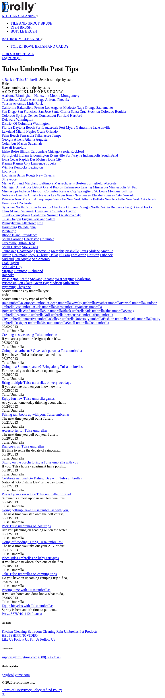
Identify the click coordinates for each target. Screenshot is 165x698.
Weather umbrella (108, 303)
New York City (136, 199)
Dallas (53, 255)
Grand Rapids (53, 187)
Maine (6, 183)
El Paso (64, 255)
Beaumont (19, 255)
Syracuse (8, 207)
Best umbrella (24, 307)
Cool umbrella (99, 323)
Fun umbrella (103, 315)
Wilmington (24, 119)
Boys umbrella (12, 311)
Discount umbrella (54, 323)
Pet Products (88, 631)
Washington (41, 123)
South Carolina (12, 239)
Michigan (8, 187)
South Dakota (11, 247)
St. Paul (132, 187)
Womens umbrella (89, 307)
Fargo (129, 207)
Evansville (57, 155)
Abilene (94, 251)
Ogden (14, 263)
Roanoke (8, 275)
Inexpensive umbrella (79, 315)
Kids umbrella (95, 311)
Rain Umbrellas (67, 631)
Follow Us (21, 639)
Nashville (72, 251)
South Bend (109, 155)
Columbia (51, 191)
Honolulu (19, 147)
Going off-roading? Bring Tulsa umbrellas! (32, 542)
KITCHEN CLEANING (20, 16)
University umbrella (88, 319)
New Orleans (45, 175)
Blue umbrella (115, 311)
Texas (84, 251)
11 (24, 614)
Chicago (54, 151)
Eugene (27, 219)
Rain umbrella (12, 303)
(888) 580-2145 (49, 657)
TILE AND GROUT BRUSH (31, 23)
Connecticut (47, 115)
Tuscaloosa (9, 99)
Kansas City (21, 163)
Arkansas (19, 103)
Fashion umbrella (115, 319)
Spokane (36, 279)
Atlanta (30, 139)
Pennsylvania (11, 223)
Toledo (7, 215)
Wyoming (9, 287)
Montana (114, 191)
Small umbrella (78, 323)
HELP (6, 635)
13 (31, 614)
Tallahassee (43, 135)
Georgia (7, 139)
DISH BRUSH (21, 27)
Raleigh (84, 207)
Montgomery (70, 95)
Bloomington (39, 155)
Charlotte (58, 207)
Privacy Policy (31, 690)
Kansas (7, 163)
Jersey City (114, 195)
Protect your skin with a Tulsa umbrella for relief (36, 494)
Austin (6, 255)
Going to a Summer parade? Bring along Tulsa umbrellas (42, 366)
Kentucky (20, 167)
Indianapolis (91, 155)
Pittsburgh (9, 231)
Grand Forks (143, 207)
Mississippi (10, 191)
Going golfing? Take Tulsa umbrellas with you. (35, 510)
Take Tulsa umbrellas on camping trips (29, 574)
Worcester (110, 183)
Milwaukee (71, 283)
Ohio (5, 211)
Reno (70, 195)
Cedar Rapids (19, 159)
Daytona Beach (24, 127)
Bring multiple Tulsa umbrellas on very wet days (36, 382)
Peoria (65, 151)
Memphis (57, 251)
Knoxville (43, 251)
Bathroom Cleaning (41, 631)
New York (73, 199)
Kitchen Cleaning (14, 631)
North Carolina (26, 207)
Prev (5, 614)
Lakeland (8, 131)
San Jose (44, 111)
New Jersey (82, 195)
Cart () (15, 58)
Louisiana (9, 175)
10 (21, 614)
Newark (128, 195)
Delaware (8, 119)
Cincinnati (26, 211)
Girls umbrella (44, 307)
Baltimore (46, 183)
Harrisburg (9, 227)
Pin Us (34, 639)
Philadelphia (27, 227)
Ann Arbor (23, 187)
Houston (93, 255)
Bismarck (117, 207)
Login (6, 58)
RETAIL (27, 54)
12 (28, 614)
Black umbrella (73, 311)
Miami (20, 131)
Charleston (31, 239)
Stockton (93, 111)
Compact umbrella (35, 303)
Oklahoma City (70, 215)
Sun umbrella (53, 311)
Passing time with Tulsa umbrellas (26, 590)
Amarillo (107, 251)
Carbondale (39, 151)
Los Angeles (53, 107)
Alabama (8, 95)
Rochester (26, 203)
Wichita (7, 167)
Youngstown (21, 215)
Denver (32, 115)
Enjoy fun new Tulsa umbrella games (28, 398)
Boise (15, 151)
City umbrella (11, 319)
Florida (7, 127)
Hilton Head (26, 243)
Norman (52, 215)
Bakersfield (25, 107)
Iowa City (55, 159)
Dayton (71, 211)
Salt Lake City (12, 267)
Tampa (56, 135)
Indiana (24, 155)
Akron (14, 211)
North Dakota (100, 207)
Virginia (7, 271)
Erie (40, 223)
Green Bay (41, 283)
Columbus (9, 143)
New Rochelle (115, 199)
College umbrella (62, 319)
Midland (8, 259)
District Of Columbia (17, 123)
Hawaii (7, 147)
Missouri (37, 191)
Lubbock (106, 255)
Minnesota (100, 187)
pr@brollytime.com (16, 675)
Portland (18, 183)
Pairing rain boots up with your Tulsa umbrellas (35, 414)
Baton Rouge (26, 175)
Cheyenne (24, 287)
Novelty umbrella (83, 303)
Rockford (77, 151)
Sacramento (104, 107)
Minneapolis (117, 187)
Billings (127, 191)
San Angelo (23, 259)
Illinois (25, 151)
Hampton (20, 271)
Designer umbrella (27, 323)
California (9, 107)
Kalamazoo (72, 187)
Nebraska (8, 195)
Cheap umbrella (59, 303)
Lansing (86, 187)
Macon (22, 143)
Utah (5, 263)
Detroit (37, 187)
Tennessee (9, 251)
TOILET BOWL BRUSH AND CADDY (40, 46)
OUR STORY (11, 54)
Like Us (7, 639)
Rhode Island (11, 235)
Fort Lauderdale (46, 127)
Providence (29, 235)
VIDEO (32, 635)
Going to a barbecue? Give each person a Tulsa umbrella (42, 351)
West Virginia (64, 279)
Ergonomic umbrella (29, 315)
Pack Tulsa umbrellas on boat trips (26, 526)
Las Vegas (58, 195)
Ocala (41, 131)
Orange (90, 107)
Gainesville (84, 127)
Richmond (35, 271)
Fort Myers (67, 127)
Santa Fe (59, 199)
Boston (81, 183)
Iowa (5, 159)
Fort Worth (78, 255)
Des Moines (38, 159)
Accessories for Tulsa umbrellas (24, 430)
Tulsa (6, 219)
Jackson (24, 191)
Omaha (33, 195)
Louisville (9, 171)
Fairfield (63, 115)
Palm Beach (10, 135)
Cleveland (42, 211)
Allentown (28, 223)
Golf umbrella (54, 315)
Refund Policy (52, 690)
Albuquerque (43, 199)
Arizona (50, 99)
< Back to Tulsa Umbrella (20, 79)
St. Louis (100, 191)
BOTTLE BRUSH (24, 31)
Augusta (41, 139)
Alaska (23, 99)
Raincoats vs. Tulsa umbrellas (23, 446)
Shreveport (9, 179)
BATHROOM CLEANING (22, 39)
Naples (31, 131)
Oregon (15, 219)
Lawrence (38, 163)
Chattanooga (26, 251)
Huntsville (41, 95)
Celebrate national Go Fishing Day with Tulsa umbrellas (42, 478)
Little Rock (35, 103)
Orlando (52, 131)
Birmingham (24, 95)
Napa (80, 107)
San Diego (9, 111)
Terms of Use (11, 690)
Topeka (51, 163)
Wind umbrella (33, 311)
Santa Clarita (61, 111)
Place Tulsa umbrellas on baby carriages (30, 558)
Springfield (10, 155)
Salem (50, 219)
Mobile (55, 95)
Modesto (69, 107)
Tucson (7, 103)
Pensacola (27, 135)
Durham (72, 207)
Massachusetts (64, 183)
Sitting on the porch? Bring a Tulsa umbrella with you (40, 462)
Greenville (9, 243)
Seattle (24, 279)
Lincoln (21, 195)
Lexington (35, 167)
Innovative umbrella (35, 319)
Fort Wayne (74, 155)
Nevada (44, 195)
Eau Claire (25, 283)
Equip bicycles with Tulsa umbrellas (27, 606)
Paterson (8, 199)
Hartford (76, 115)
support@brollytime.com (19, 657)
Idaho (6, 151)
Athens (19, 139)
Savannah (35, 143)
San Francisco (27, 111)
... (9, 614)
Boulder (120, 111)
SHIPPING (19, 635)
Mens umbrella (65, 307)
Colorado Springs (14, 115)
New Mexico (24, 199)
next (39, 614)
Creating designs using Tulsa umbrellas (30, 335)
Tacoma (48, 279)
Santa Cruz (79, 111)
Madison (56, 283)
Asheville (44, 207)
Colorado (107, 111)
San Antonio (41, 259)
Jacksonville (101, 127)
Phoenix (63, 99)
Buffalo (98, 199)
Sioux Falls (30, 247)
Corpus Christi (37, 255)
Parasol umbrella (133, 303)
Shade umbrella (139, 319)
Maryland (31, 183)
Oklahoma (38, 215)
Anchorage (36, 99)
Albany (87, 199)
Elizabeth (98, 195)
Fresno (39, 107)
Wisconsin (9, 283)
